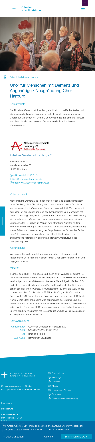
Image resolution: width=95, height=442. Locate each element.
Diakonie (56, 381)
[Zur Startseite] (25, 12)
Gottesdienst (58, 373)
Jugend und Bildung (61, 390)
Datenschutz (7, 408)
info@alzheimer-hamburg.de (26, 179)
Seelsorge (56, 377)
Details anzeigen (15, 436)
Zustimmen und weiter (76, 436)
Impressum (6, 403)
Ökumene (56, 394)
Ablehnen (49, 436)
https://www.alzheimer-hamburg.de (29, 182)
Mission (55, 386)
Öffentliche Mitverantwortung (24, 77)
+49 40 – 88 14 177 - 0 (23, 175)
